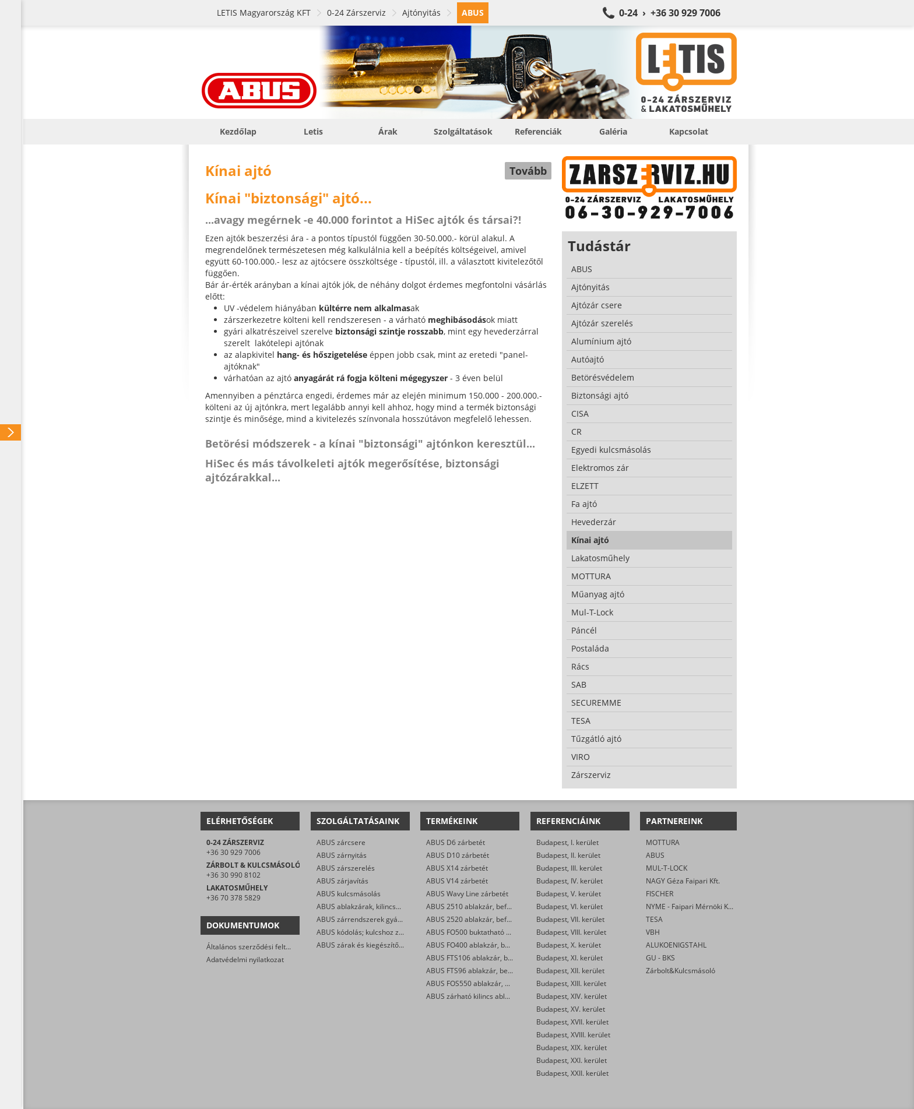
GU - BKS (660, 958)
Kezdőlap (238, 131)
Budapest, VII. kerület (570, 919)
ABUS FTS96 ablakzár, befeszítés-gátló (488, 971)
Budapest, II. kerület (568, 855)
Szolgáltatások (463, 131)
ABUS (655, 855)
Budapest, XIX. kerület (571, 1047)
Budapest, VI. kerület (569, 906)
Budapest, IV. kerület (569, 881)
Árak (388, 131)
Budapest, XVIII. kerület (573, 1035)
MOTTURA (663, 842)
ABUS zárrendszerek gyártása (365, 919)
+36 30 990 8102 (233, 875)
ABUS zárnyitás (342, 855)
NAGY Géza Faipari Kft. (683, 881)
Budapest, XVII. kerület (572, 1022)
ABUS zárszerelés (346, 868)
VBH (653, 932)
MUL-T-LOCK (666, 868)
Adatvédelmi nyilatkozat (245, 959)
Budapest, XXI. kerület (571, 1060)
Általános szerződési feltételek (255, 947)
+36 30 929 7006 (233, 852)
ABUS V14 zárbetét (457, 881)
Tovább (528, 171)
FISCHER (659, 894)
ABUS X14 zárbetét (457, 868)
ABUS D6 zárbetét (455, 842)
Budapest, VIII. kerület (571, 932)
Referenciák (538, 131)
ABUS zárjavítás (342, 881)
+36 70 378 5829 (233, 898)
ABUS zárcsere (341, 842)
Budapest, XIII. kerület (571, 983)
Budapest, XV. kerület (570, 1009)
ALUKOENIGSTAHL (676, 945)
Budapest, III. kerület (569, 868)
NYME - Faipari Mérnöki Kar (690, 906)
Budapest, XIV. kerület (571, 996)
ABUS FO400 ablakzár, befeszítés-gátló (489, 945)
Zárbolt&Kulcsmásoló (680, 971)
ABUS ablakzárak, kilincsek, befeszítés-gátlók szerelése (406, 906)
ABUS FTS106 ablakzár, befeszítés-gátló (491, 958)
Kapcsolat (688, 131)
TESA (654, 919)
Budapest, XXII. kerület (572, 1073)
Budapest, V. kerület (568, 894)
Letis (313, 131)
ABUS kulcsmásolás (349, 894)
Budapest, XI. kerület (569, 958)
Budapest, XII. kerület (570, 971)
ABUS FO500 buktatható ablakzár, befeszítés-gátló (507, 932)
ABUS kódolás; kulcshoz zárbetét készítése (386, 932)
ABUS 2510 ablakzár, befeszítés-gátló (487, 906)
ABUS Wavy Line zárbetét (467, 894)
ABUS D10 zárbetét (457, 855)
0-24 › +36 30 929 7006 (669, 12)
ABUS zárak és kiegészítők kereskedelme (383, 945)
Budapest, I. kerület (567, 842)
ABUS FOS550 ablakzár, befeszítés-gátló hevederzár (511, 983)
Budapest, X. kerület (568, 945)
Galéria (613, 131)
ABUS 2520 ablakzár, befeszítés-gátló (487, 919)
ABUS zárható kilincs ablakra (472, 996)
